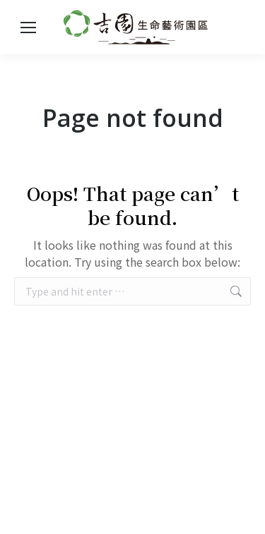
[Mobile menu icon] (28, 27)
